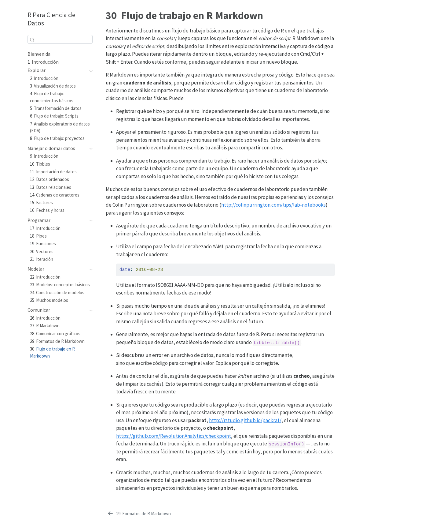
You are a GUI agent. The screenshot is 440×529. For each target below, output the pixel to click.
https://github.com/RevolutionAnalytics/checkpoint (173, 436)
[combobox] (60, 39)
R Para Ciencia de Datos (51, 18)
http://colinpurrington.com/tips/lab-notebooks (273, 204)
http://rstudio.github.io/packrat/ (245, 420)
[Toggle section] (89, 70)
